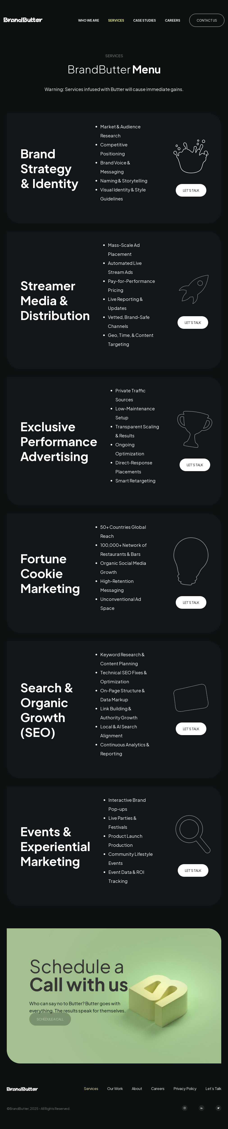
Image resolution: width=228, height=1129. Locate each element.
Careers (172, 20)
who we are (88, 20)
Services (116, 20)
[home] (23, 20)
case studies (144, 20)
